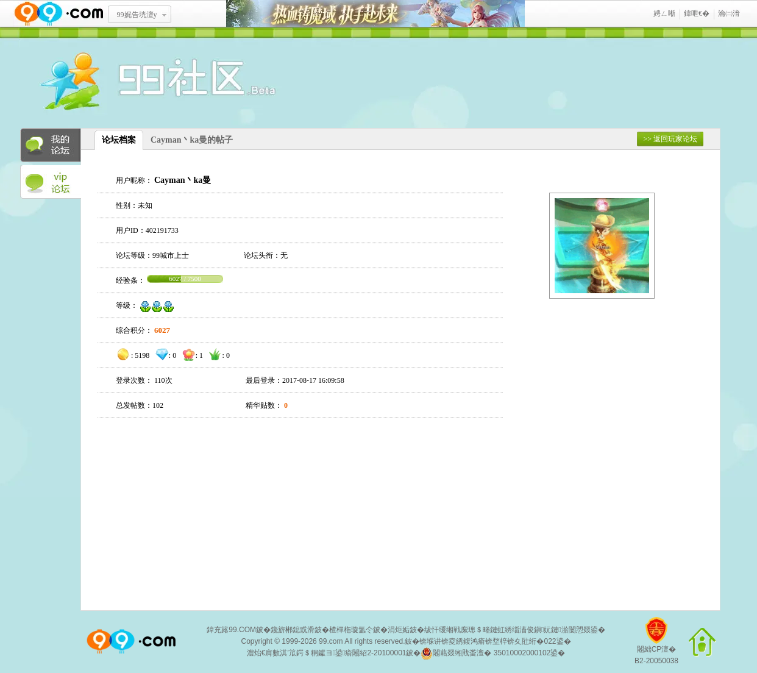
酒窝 (114, 82)
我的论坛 (50, 145)
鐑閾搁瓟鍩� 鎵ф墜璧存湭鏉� (375, 13)
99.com (331, 641)
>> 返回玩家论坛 (670, 139)
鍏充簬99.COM (231, 629)
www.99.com (58, 13)
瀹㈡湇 (729, 13)
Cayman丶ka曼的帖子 (192, 139)
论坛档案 (119, 139)
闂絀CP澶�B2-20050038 (656, 645)
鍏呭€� (696, 13)
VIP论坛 (50, 182)
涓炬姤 (399, 629)
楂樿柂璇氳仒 (351, 629)
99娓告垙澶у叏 (137, 18)
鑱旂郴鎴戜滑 (293, 629)
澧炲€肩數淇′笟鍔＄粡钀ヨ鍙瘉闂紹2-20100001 (327, 653)
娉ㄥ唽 (664, 13)
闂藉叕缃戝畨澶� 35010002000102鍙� (493, 653)
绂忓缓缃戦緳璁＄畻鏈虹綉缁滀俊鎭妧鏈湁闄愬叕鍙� (514, 629)
